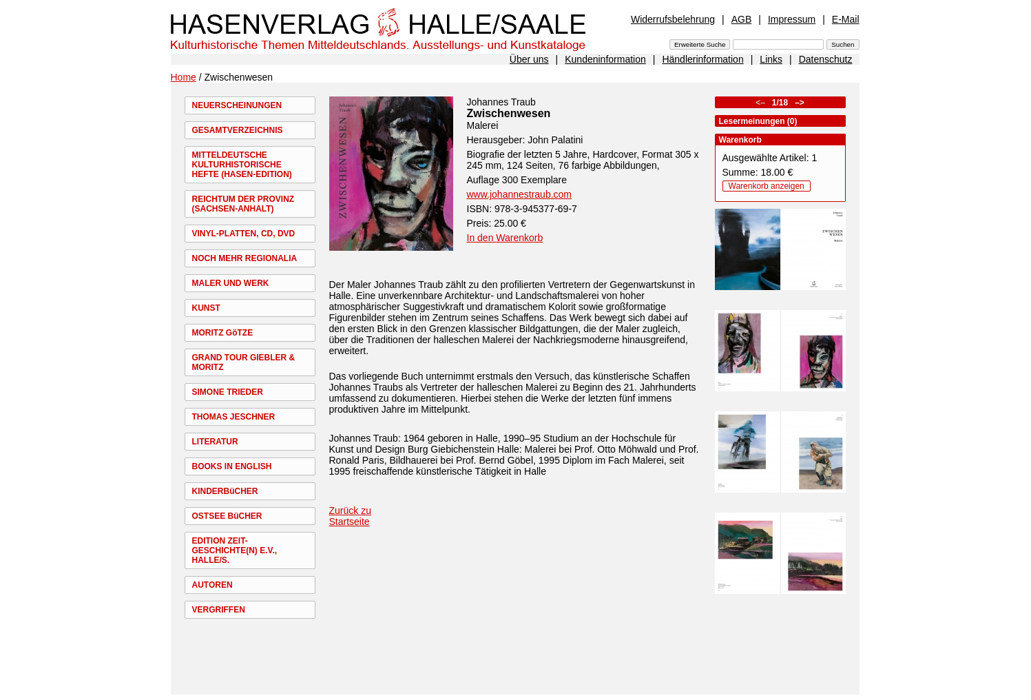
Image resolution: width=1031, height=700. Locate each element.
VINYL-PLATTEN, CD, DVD (243, 233)
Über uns (529, 59)
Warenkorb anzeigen (766, 186)
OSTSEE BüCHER (227, 516)
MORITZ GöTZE (222, 333)
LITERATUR (215, 441)
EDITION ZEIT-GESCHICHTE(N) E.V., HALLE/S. (235, 550)
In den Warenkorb (505, 237)
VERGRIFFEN (218, 610)
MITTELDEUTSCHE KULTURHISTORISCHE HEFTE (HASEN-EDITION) (242, 164)
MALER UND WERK (230, 283)
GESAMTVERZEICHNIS (237, 130)
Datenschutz (826, 59)
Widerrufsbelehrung (673, 19)
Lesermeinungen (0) (758, 121)
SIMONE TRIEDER (227, 392)
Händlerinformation (702, 59)
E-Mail (846, 19)
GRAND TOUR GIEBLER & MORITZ (243, 362)
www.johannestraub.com (519, 194)
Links (771, 59)
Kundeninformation (605, 59)
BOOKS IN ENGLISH (232, 466)
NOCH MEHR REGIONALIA (245, 258)
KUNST (206, 308)
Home (183, 77)
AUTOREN (212, 585)
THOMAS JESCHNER (233, 417)
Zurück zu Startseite (350, 516)
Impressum (791, 19)
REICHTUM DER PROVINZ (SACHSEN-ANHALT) (243, 204)
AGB (741, 19)
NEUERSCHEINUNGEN (237, 105)
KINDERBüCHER (225, 491)
